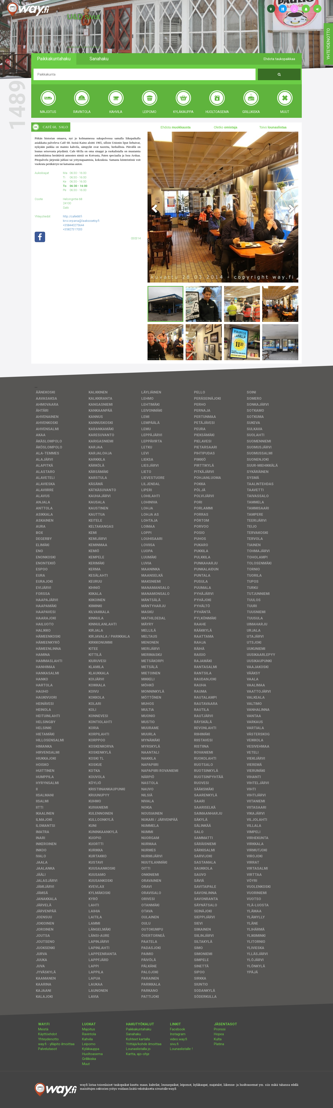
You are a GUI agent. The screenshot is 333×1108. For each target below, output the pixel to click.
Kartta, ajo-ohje (137, 1054)
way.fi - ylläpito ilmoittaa (56, 1044)
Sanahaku (133, 1034)
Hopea (219, 1034)
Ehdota (175, 127)
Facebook (177, 1029)
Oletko (225, 127)
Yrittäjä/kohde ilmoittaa (143, 1044)
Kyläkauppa (90, 1049)
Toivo (273, 127)
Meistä (43, 1029)
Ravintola (89, 1034)
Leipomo (89, 1044)
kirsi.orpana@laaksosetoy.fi (81, 220)
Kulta (218, 1039)
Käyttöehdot (47, 1034)
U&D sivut (83, 16)
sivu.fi (174, 1044)
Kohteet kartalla (138, 1039)
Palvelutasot (47, 1049)
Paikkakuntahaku (138, 1029)
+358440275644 (73, 225)
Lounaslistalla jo (138, 1049)
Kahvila (87, 1039)
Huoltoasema (92, 1054)
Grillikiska (89, 1059)
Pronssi (219, 1029)
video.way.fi (178, 1039)
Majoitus (88, 1029)
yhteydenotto (328, 44)
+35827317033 (72, 229)
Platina (219, 1044)
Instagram (177, 1034)
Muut (86, 1064)
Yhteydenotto (48, 1039)
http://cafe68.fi (72, 216)
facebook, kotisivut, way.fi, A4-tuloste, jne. (84, 47)
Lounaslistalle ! (181, 1049)
